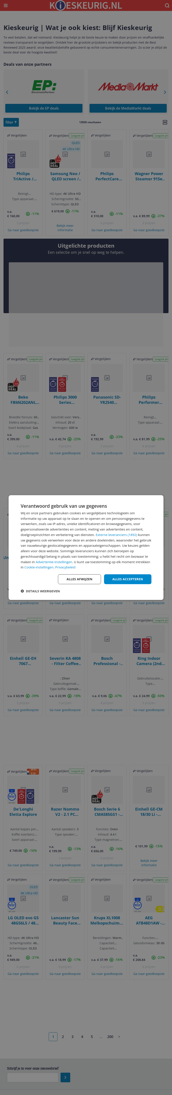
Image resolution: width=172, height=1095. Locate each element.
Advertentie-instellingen (54, 561)
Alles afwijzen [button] (79, 579)
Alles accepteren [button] (127, 579)
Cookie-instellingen (39, 567)
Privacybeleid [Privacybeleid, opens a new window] (65, 567)
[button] (40, 591)
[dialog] (86, 547)
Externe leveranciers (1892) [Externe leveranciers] (116, 534)
